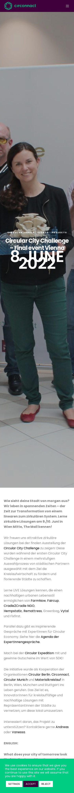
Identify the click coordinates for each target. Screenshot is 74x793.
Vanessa (18, 732)
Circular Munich (16, 679)
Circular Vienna (20, 232)
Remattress (32, 611)
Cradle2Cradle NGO (19, 605)
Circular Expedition (39, 653)
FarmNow (38, 600)
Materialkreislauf (48, 679)
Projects (59, 232)
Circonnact (60, 674)
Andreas (62, 727)
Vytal (65, 611)
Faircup (53, 600)
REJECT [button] (46, 784)
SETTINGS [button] (14, 784)
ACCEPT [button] (31, 784)
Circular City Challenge (22, 548)
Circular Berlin (39, 674)
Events (43, 232)
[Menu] (66, 6)
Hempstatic (13, 611)
